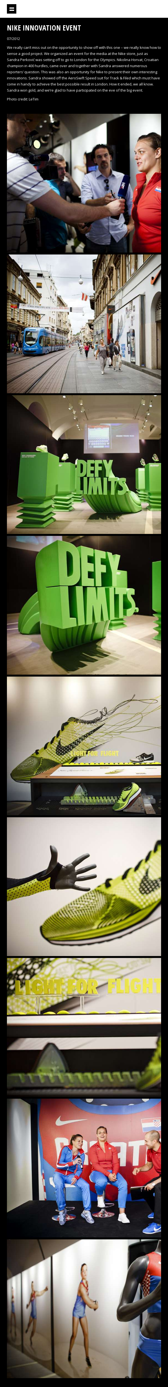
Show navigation (11, 9)
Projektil (130, 9)
